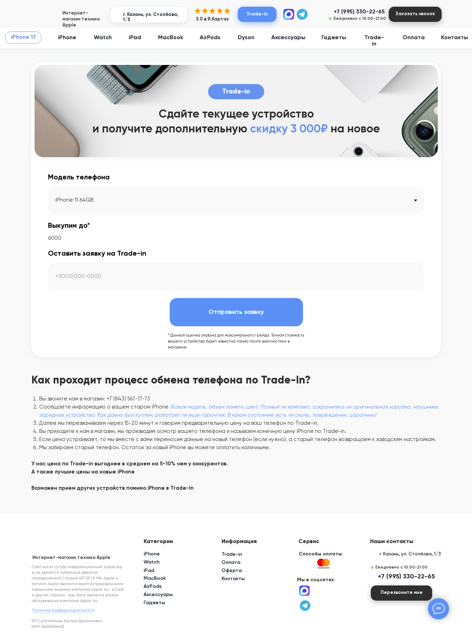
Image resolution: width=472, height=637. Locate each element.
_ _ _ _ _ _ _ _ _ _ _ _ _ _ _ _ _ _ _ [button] (62, 611)
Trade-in (232, 554)
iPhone (67, 38)
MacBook (170, 38)
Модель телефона (79, 177)
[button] (415, 14)
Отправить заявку (236, 312)
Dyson (246, 38)
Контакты (454, 38)
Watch (103, 38)
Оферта (232, 570)
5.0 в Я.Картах (212, 19)
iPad (135, 38)
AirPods (210, 38)
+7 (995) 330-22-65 (359, 12)
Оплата (414, 38)
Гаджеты (333, 38)
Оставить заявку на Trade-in (97, 253)
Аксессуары (288, 38)
